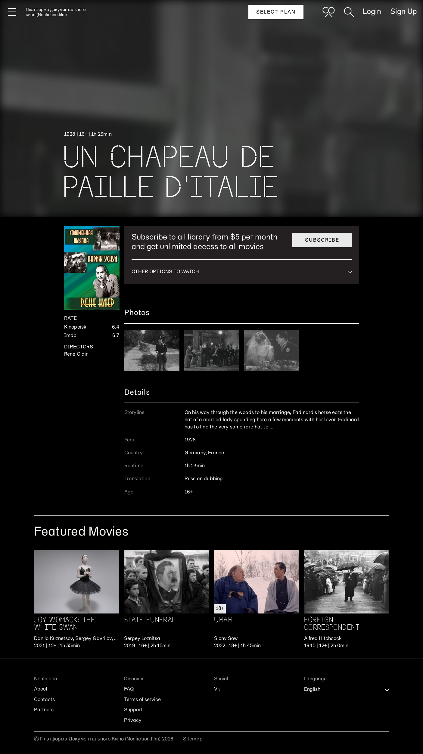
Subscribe (322, 240)
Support (133, 710)
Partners (44, 710)
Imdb (70, 335)
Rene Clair (76, 354)
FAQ (129, 689)
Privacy (133, 720)
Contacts (44, 699)
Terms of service (142, 699)
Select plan (276, 12)
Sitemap (193, 739)
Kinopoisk (75, 327)
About (41, 689)
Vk (217, 689)
